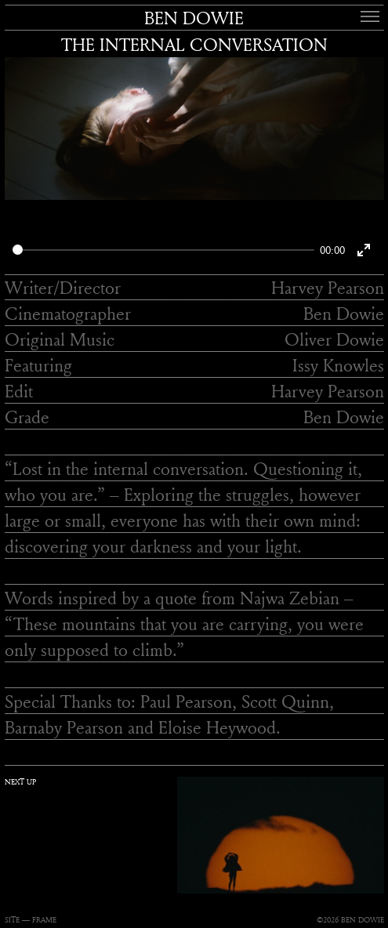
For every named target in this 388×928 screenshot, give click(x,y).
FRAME (44, 920)
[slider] (163, 249)
